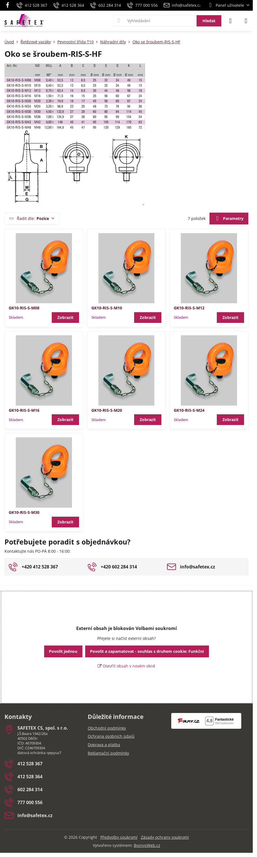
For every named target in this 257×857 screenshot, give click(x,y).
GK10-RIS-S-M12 (189, 308)
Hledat (208, 20)
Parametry (228, 219)
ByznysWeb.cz (147, 845)
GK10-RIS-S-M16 (24, 410)
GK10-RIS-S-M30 (24, 512)
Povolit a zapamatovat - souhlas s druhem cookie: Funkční (147, 651)
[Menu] (246, 20)
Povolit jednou (63, 651)
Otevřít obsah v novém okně (126, 666)
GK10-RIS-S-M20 (106, 410)
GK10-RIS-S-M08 (24, 308)
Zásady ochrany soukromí (165, 837)
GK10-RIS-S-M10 (106, 308)
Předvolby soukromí (118, 837)
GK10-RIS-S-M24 (189, 410)
